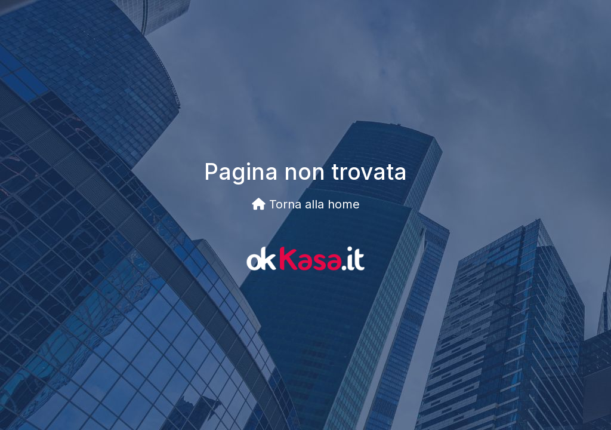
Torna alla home (306, 204)
